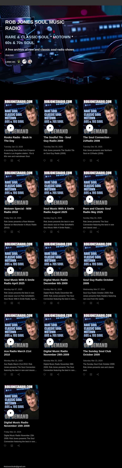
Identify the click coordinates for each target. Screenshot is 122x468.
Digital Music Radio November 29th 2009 (56, 353)
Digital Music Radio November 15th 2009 (17, 424)
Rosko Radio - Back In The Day (18, 139)
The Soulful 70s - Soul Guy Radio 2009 (57, 139)
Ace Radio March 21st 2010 (17, 353)
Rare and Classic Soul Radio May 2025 (97, 210)
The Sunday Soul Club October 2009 (97, 353)
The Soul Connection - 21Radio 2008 (97, 139)
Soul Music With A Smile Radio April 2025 (19, 281)
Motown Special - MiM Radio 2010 (17, 210)
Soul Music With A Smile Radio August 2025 (59, 210)
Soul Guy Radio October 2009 (98, 281)
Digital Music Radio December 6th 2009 (56, 281)
